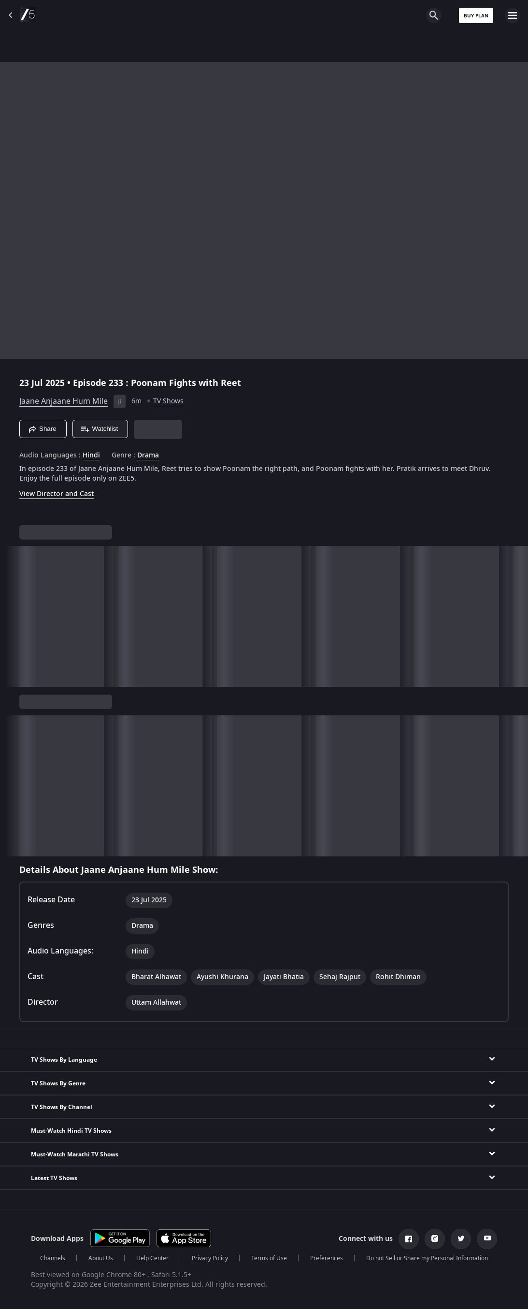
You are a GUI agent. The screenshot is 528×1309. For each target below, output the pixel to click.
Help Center (152, 1258)
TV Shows (168, 401)
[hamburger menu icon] (512, 15)
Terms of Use (269, 1258)
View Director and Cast (56, 494)
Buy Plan (476, 15)
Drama (148, 455)
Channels (52, 1258)
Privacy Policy (210, 1258)
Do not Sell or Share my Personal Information (427, 1258)
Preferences (326, 1258)
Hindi (91, 455)
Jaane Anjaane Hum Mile (63, 401)
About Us (100, 1258)
